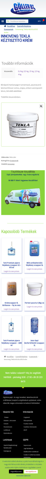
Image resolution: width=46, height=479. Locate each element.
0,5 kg (26, 71)
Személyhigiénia (24, 26)
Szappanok (14, 161)
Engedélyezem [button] (16, 471)
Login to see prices (11, 271)
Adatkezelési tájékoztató (23, 476)
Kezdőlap (11, 26)
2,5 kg (37, 71)
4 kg (19, 74)
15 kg (31, 71)
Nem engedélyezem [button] (31, 471)
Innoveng (10, 164)
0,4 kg (20, 71)
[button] (3, 21)
